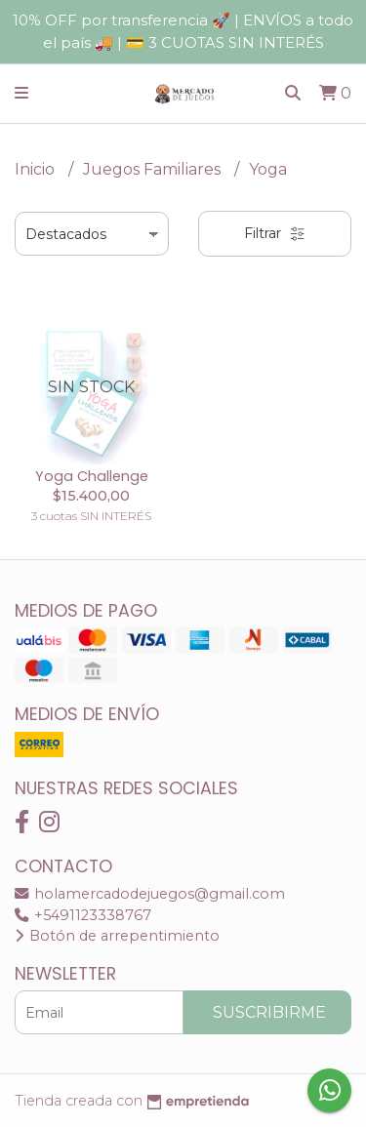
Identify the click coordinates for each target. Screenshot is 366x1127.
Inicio (37, 169)
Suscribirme (269, 1012)
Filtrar (274, 233)
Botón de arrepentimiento (117, 936)
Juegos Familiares (153, 169)
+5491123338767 (83, 915)
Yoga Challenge (91, 476)
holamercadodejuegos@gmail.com (150, 894)
